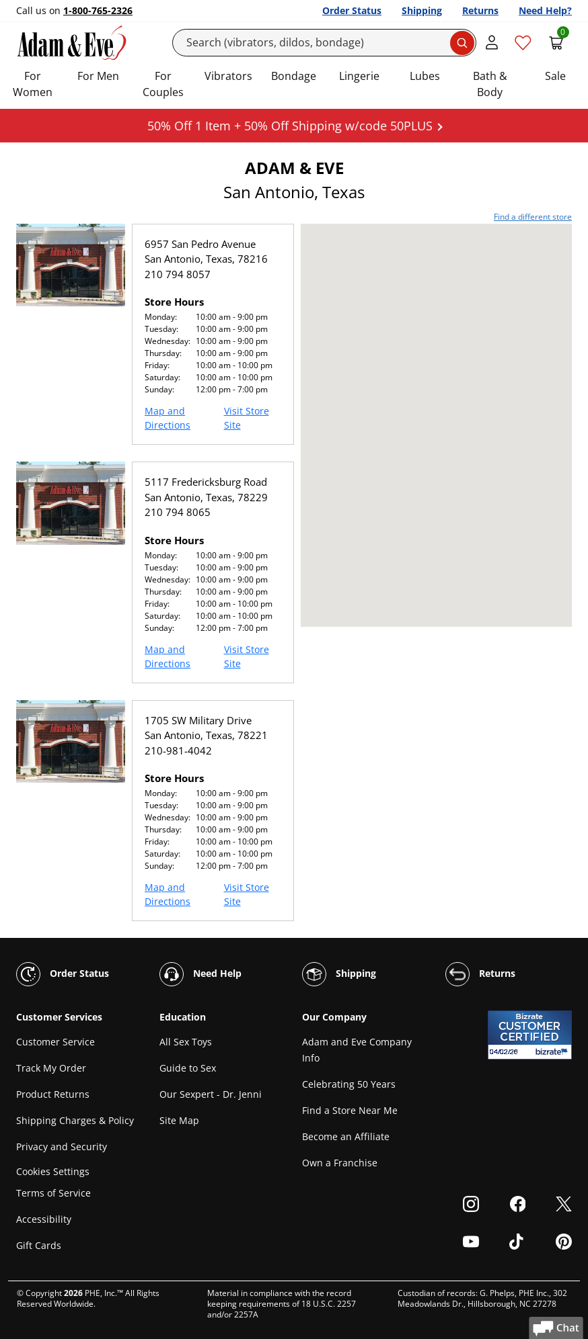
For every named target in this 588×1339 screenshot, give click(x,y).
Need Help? (545, 10)
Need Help (200, 974)
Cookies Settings (52, 1171)
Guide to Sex (187, 1068)
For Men (98, 76)
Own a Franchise (339, 1162)
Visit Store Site (246, 417)
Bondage (293, 76)
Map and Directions (167, 417)
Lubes (425, 76)
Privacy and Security (61, 1146)
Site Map (179, 1120)
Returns (480, 10)
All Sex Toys (185, 1041)
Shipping (422, 10)
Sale (555, 76)
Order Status (351, 10)
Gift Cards (38, 1245)
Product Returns (52, 1094)
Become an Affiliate (346, 1136)
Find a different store (533, 216)
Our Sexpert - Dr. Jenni (210, 1094)
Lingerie (359, 76)
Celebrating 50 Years (349, 1084)
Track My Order (51, 1068)
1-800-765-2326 (98, 10)
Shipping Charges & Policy (75, 1120)
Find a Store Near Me (350, 1110)
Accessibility (43, 1219)
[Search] (324, 42)
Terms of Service (53, 1192)
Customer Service (55, 1041)
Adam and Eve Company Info (357, 1049)
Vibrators (228, 76)
